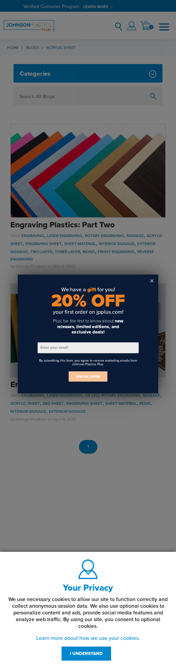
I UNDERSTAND (86, 653)
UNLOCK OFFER (88, 376)
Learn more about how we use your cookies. (88, 638)
